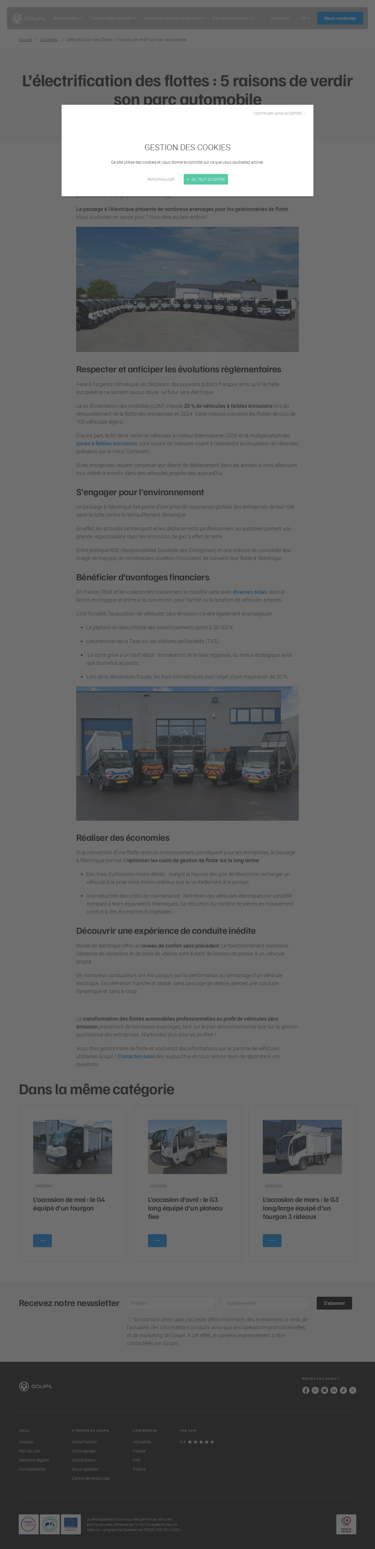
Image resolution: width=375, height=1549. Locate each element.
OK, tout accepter (206, 179)
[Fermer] (187, 774)
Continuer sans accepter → (280, 113)
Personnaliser (161, 179)
